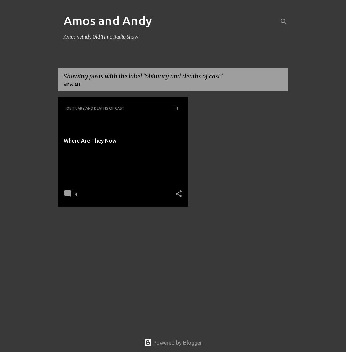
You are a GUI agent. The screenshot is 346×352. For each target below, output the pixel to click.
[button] (179, 194)
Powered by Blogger (173, 343)
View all (72, 85)
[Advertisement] (120, 259)
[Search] (284, 22)
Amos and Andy (108, 20)
